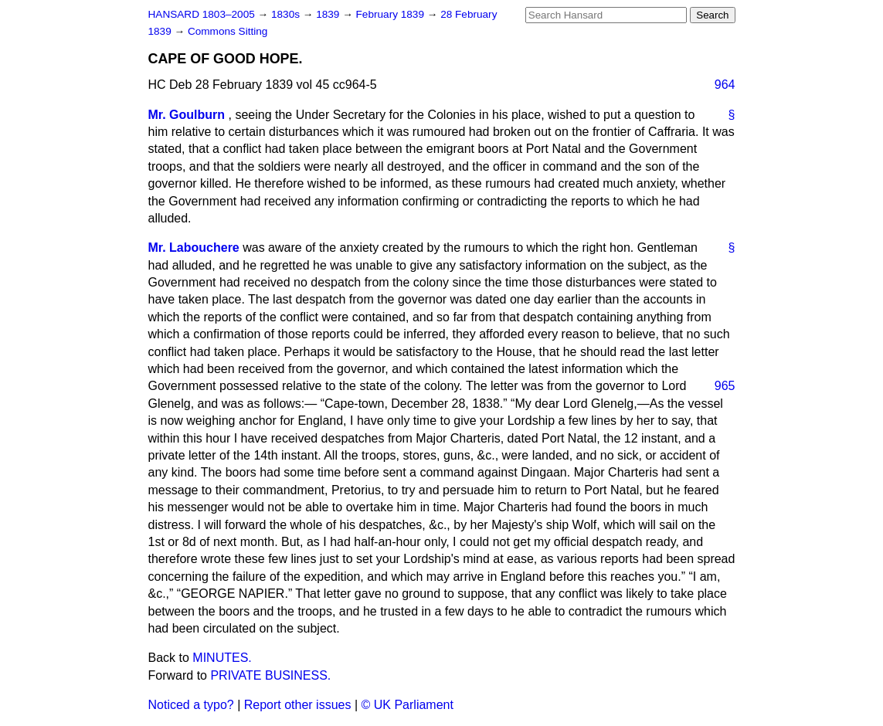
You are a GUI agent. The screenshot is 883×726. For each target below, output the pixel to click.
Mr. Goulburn (187, 114)
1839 (329, 14)
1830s (287, 14)
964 (725, 84)
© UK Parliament (407, 704)
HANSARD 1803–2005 (201, 14)
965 (725, 385)
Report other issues (298, 704)
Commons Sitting (228, 31)
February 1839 (391, 14)
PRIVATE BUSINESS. (270, 675)
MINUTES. (221, 657)
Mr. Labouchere (193, 247)
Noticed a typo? (191, 704)
